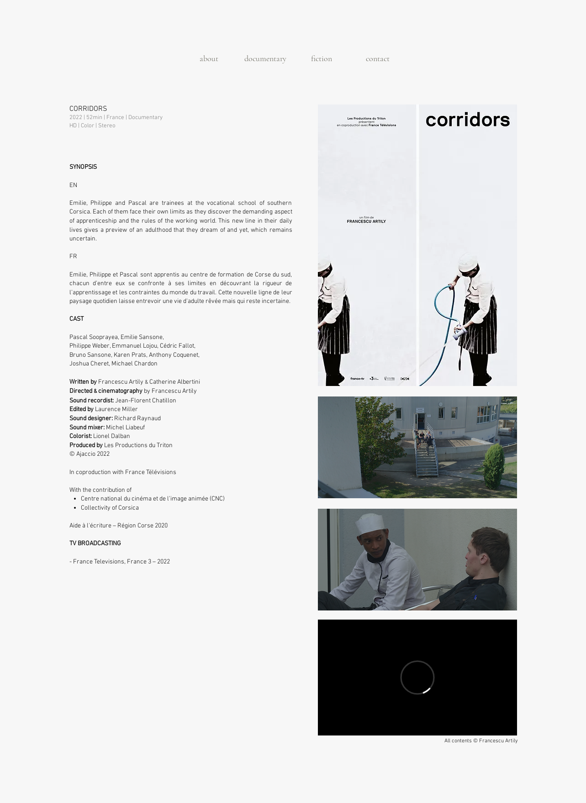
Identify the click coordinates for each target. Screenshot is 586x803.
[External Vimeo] (417, 677)
